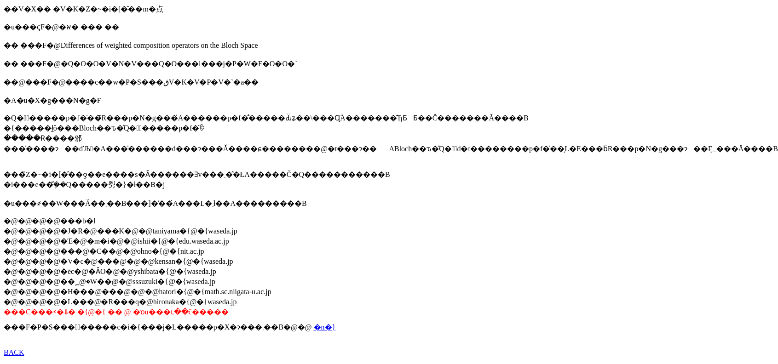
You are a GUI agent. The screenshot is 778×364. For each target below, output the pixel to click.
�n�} (325, 327)
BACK (14, 352)
